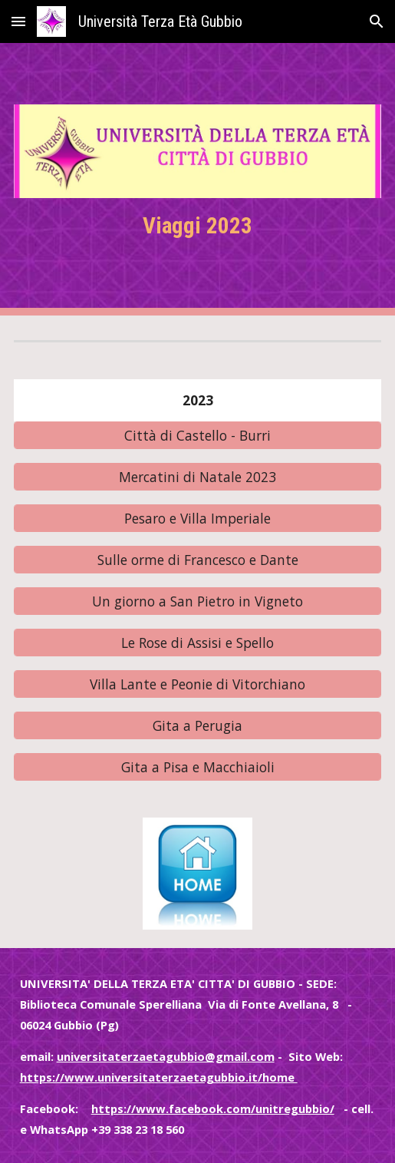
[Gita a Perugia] (198, 725)
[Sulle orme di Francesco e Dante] (198, 559)
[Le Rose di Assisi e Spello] (198, 642)
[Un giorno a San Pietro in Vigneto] (198, 601)
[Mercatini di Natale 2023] (198, 476)
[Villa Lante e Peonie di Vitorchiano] (198, 683)
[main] (198, 226)
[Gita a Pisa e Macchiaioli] (198, 766)
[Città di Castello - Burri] (198, 435)
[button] (18, 21)
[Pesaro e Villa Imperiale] (198, 518)
